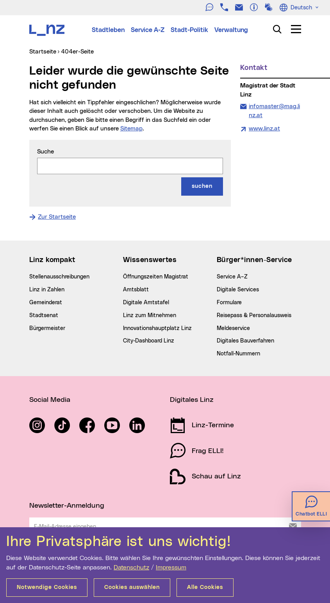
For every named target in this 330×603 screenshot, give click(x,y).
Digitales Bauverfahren (245, 341)
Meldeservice (233, 328)
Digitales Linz (192, 399)
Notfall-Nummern (238, 354)
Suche (45, 152)
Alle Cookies (205, 587)
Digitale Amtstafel (146, 302)
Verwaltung (231, 30)
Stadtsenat (43, 315)
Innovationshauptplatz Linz (157, 328)
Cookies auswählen (132, 587)
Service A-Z (147, 30)
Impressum (171, 567)
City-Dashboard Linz (148, 341)
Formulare (229, 302)
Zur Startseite (57, 217)
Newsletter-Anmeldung (66, 505)
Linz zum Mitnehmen (149, 315)
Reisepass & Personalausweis (254, 315)
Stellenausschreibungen (59, 277)
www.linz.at (264, 129)
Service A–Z (232, 277)
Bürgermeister (47, 328)
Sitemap (131, 129)
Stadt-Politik (189, 30)
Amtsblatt (136, 290)
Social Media (49, 399)
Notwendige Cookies (47, 587)
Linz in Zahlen (46, 290)
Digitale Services (238, 290)
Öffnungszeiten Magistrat (155, 277)
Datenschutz (131, 567)
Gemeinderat (45, 302)
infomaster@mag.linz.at (274, 110)
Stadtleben (108, 30)
